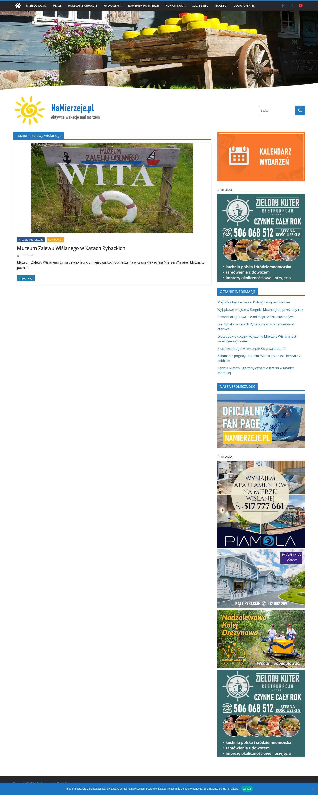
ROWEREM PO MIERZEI (143, 6)
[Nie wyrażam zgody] (313, 789)
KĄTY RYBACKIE (55, 239)
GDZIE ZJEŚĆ (200, 6)
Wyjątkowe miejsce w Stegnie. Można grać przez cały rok (260, 309)
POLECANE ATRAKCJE (82, 6)
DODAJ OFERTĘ (244, 6)
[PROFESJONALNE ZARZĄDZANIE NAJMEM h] (261, 463)
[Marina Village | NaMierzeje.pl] (261, 552)
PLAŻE (57, 6)
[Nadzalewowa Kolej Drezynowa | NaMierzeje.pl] (261, 612)
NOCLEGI (221, 6)
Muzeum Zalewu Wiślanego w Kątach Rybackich (71, 248)
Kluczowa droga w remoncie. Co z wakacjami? (251, 348)
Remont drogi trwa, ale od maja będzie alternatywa (255, 317)
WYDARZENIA (112, 6)
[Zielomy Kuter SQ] (261, 196)
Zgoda (247, 788)
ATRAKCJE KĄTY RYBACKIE (31, 239)
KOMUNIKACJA (175, 6)
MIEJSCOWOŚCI (36, 6)
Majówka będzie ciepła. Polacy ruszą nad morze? (253, 302)
